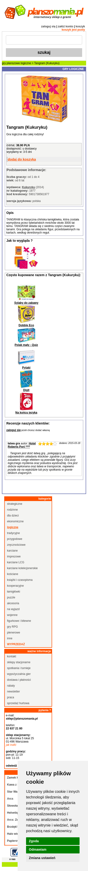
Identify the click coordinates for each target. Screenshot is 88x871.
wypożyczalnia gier (19, 674)
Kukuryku (28, 187)
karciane (12, 550)
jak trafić (11, 745)
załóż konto (65, 26)
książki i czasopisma (20, 580)
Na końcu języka (26, 412)
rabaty (11, 685)
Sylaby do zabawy (26, 302)
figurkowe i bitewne (19, 620)
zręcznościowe (16, 544)
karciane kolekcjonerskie (22, 568)
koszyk (80, 26)
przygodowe (14, 539)
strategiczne (14, 503)
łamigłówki (13, 591)
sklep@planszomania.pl (22, 718)
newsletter (13, 691)
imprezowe (14, 556)
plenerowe (13, 632)
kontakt (11, 656)
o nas (12, 859)
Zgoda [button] (34, 841)
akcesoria (13, 603)
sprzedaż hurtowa (18, 703)
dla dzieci (13, 515)
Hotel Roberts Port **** (22, 445)
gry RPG (12, 626)
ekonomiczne (15, 521)
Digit (26, 390)
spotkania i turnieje (19, 668)
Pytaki (26, 367)
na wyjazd (13, 609)
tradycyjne (13, 533)
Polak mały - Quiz (26, 345)
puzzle (11, 597)
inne (9, 638)
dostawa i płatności (19, 679)
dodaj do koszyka (22, 159)
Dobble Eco (26, 325)
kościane (12, 574)
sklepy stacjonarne (18, 662)
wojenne (12, 615)
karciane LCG (15, 562)
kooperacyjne (15, 585)
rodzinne (12, 509)
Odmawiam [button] (37, 849)
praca (10, 697)
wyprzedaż (16, 644)
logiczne (26, 63)
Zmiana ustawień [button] (42, 858)
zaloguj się (48, 26)
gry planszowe (11, 63)
